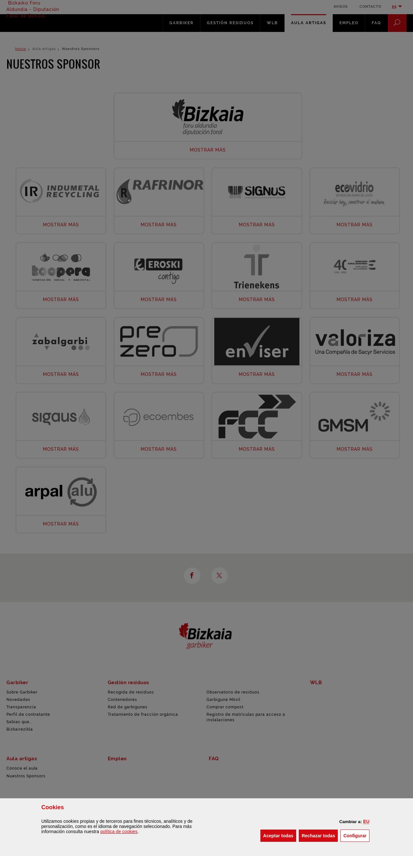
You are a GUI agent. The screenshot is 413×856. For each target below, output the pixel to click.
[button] (366, 821)
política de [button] (118, 831)
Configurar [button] (356, 835)
